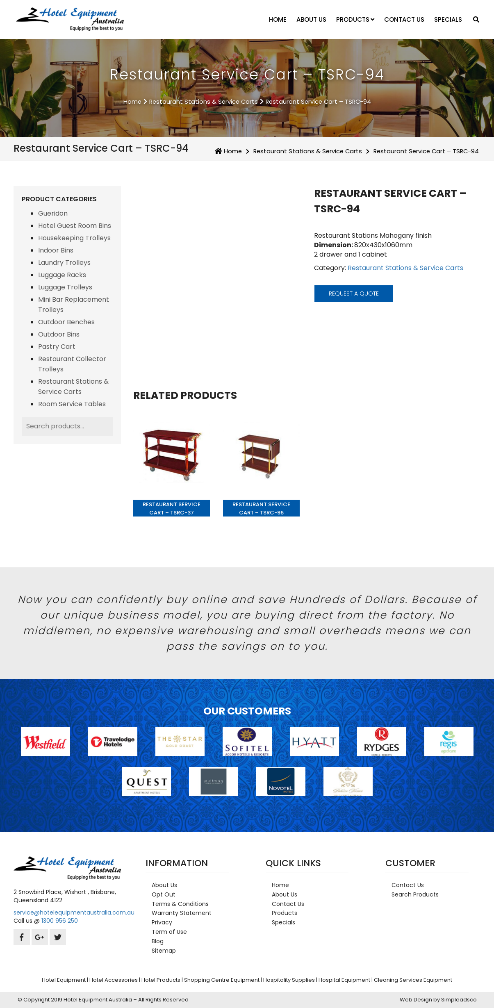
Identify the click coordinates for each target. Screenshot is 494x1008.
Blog (158, 941)
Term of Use (169, 932)
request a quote (354, 293)
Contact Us (404, 19)
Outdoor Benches (66, 322)
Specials (448, 19)
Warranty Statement (182, 913)
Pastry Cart (56, 346)
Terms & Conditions (180, 904)
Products (355, 19)
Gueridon (53, 213)
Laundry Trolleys (64, 262)
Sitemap (164, 951)
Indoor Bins (55, 250)
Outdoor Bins (59, 334)
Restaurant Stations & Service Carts (203, 102)
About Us (311, 19)
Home (278, 19)
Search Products (415, 894)
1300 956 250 (59, 921)
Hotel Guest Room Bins (74, 225)
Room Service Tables (72, 404)
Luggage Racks (62, 275)
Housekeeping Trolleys (74, 238)
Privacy (162, 922)
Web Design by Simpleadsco (438, 999)
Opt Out (163, 894)
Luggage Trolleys (65, 287)
